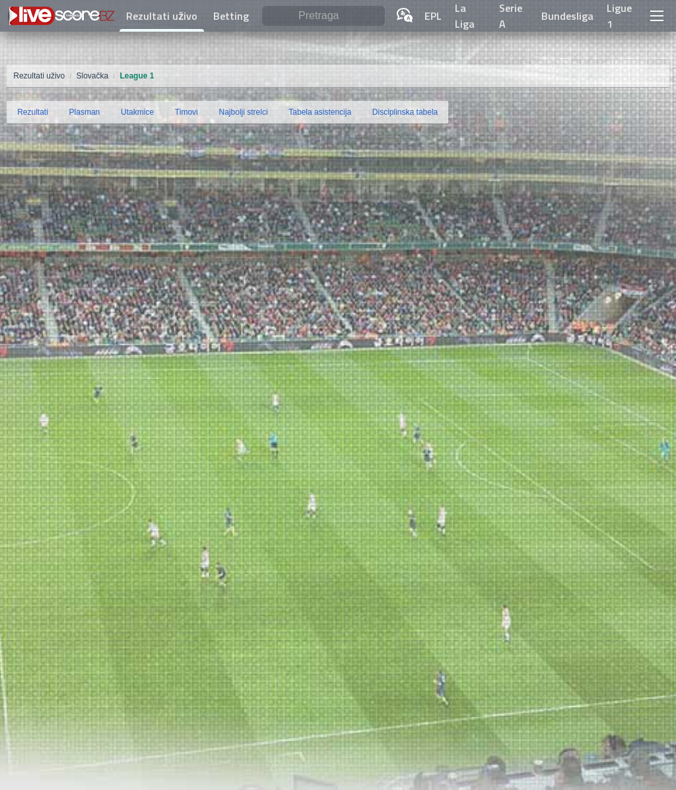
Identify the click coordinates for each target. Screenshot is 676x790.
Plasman (84, 112)
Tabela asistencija (319, 112)
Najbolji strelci (243, 112)
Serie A (510, 16)
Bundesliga (567, 16)
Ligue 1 (619, 16)
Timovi (186, 112)
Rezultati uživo (161, 16)
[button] (656, 16)
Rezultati (32, 112)
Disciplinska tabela (405, 112)
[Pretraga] (323, 16)
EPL (433, 16)
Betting (231, 16)
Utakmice (137, 112)
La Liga (465, 16)
